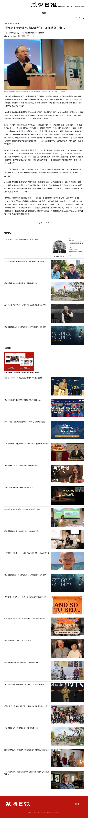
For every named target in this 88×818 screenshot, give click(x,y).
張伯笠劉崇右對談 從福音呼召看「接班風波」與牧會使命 (24, 261)
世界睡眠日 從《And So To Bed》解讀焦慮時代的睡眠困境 (25, 597)
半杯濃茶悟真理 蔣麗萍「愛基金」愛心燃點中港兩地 (22, 509)
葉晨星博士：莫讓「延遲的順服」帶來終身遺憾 (21, 465)
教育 (44, 12)
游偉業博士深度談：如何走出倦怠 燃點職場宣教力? (22, 531)
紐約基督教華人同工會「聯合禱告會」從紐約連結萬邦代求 (25, 619)
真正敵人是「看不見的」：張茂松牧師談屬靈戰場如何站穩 (25, 305)
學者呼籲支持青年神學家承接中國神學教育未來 (21, 283)
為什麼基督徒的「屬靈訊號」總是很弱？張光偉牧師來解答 (25, 684)
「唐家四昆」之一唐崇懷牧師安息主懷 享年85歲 (21, 239)
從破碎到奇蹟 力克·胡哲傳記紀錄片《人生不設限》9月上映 (25, 327)
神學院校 (17, 23)
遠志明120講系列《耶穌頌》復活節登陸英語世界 (21, 662)
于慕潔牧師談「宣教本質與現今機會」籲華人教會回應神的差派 (26, 444)
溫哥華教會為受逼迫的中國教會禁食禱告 (18, 487)
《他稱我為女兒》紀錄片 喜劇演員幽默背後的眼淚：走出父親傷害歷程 (26, 773)
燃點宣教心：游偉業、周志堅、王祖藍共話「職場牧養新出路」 (26, 706)
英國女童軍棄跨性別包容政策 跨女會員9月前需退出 (22, 400)
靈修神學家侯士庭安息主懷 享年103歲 (17, 640)
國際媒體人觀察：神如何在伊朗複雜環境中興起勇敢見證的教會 (26, 750)
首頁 (5, 23)
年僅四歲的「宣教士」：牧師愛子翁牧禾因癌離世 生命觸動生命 (26, 553)
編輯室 (6, 36)
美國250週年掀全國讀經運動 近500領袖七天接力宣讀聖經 (24, 422)
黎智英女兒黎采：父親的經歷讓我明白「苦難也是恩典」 (24, 378)
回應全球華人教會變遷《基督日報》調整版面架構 (21, 372)
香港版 (78, 804)
